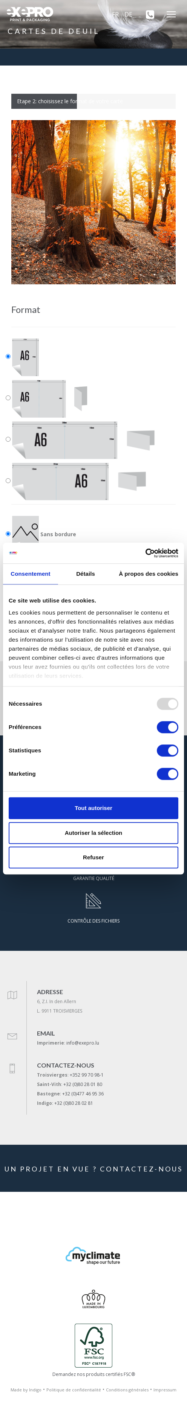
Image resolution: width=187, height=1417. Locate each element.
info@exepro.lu (82, 1043)
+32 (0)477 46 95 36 (83, 1094)
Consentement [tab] (30, 573)
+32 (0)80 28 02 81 (73, 1103)
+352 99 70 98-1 (87, 1075)
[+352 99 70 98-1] (147, 14)
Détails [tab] (85, 573)
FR (115, 14)
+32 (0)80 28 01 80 (82, 1084)
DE (128, 14)
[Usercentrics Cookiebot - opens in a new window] (145, 553)
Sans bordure (44, 535)
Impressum (164, 1390)
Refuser (93, 857)
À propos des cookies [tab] (148, 573)
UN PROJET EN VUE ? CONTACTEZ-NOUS (94, 1169)
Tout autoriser (93, 808)
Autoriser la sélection (94, 833)
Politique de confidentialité (73, 1390)
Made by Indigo (26, 1390)
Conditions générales (127, 1390)
